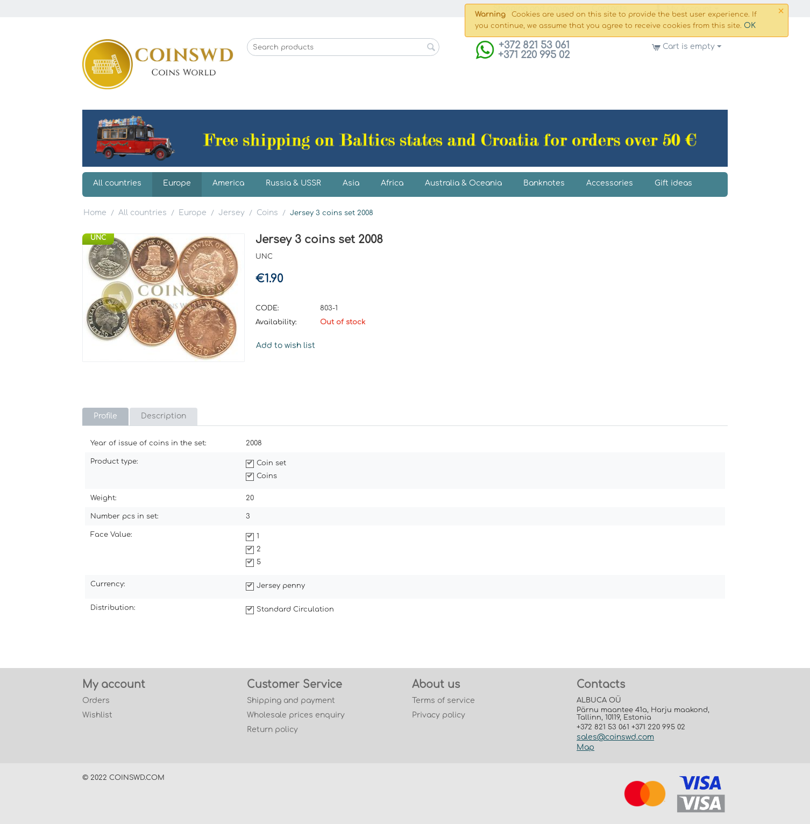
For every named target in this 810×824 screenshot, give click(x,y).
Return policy (272, 730)
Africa (392, 183)
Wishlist (97, 715)
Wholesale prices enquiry (296, 715)
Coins (267, 213)
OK (750, 26)
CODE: (267, 308)
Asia (351, 183)
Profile (105, 416)
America (228, 183)
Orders (96, 701)
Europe (177, 183)
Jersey (231, 213)
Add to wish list (285, 346)
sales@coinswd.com (615, 737)
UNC (98, 237)
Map (585, 747)
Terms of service (443, 701)
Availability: (276, 322)
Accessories (609, 183)
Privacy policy (438, 715)
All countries (117, 183)
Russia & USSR (293, 183)
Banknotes (544, 183)
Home (94, 213)
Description (163, 416)
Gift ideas (673, 183)
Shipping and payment (291, 701)
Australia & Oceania (463, 183)
